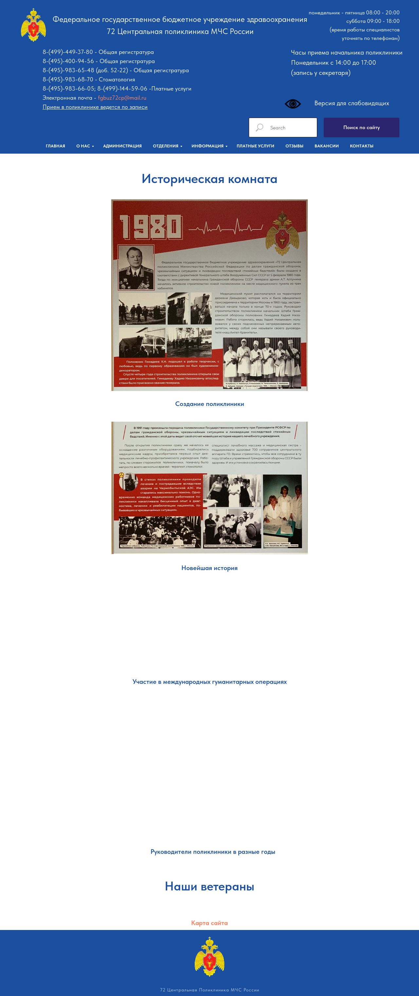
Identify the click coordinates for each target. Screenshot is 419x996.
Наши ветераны (209, 886)
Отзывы (294, 145)
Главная (55, 145)
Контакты (361, 145)
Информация (207, 145)
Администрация (122, 145)
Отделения (165, 145)
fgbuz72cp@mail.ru (122, 97)
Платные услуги (255, 145)
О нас (83, 145)
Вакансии (327, 145)
